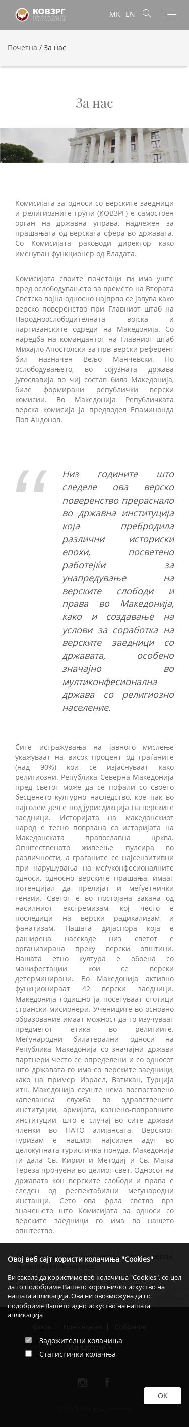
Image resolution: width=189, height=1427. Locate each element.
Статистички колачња (77, 1354)
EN (130, 14)
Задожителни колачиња (80, 1340)
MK (114, 14)
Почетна (22, 47)
